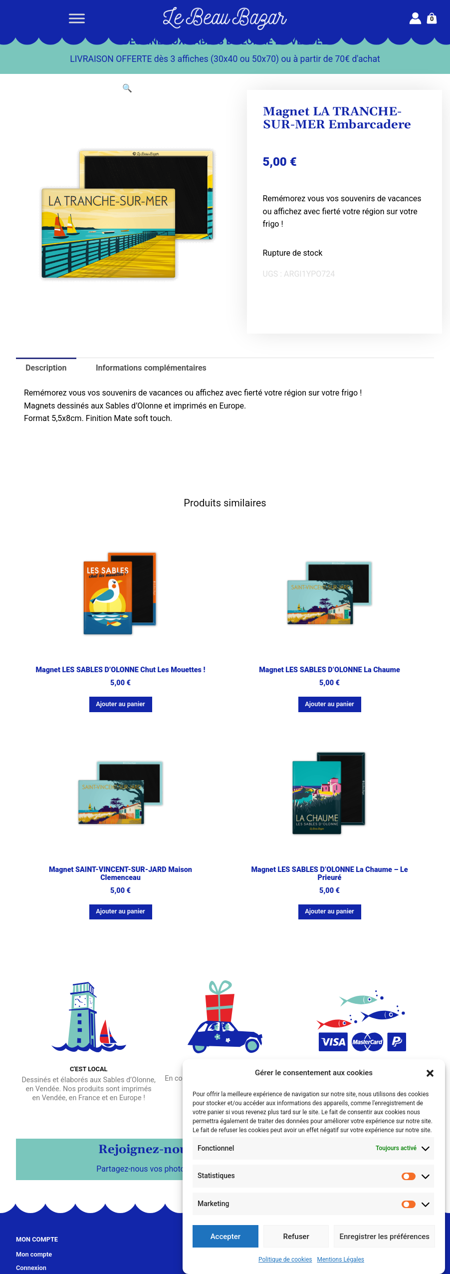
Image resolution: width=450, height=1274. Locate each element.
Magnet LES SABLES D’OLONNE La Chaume (329, 670)
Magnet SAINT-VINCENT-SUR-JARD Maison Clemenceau (120, 873)
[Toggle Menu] (77, 18)
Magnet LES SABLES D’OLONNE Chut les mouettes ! (120, 670)
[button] (430, 1073)
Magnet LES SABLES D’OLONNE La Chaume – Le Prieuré (329, 873)
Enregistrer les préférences (384, 1236)
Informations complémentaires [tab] (151, 368)
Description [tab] (45, 368)
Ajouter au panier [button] (120, 704)
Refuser (296, 1236)
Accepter (225, 1236)
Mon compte (34, 1254)
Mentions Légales (340, 1259)
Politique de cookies (285, 1259)
